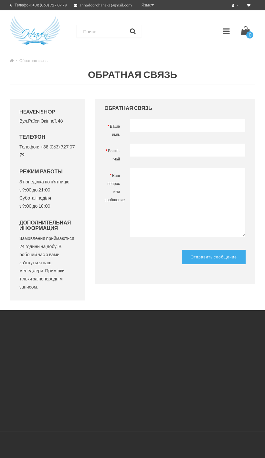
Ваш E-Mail (114, 154)
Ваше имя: (115, 130)
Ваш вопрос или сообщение (114, 187)
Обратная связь (33, 60)
